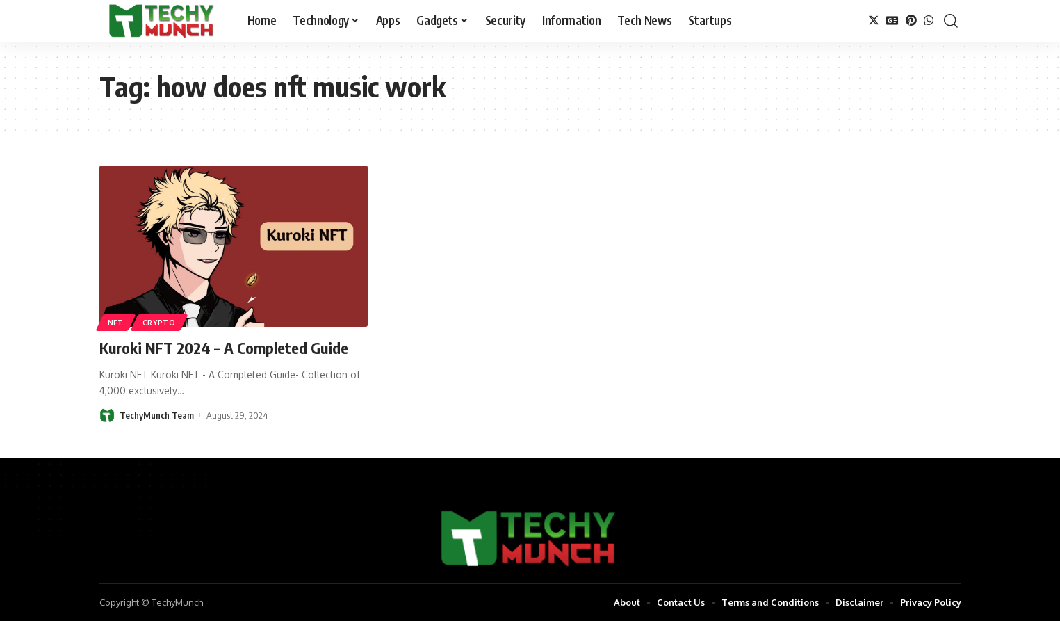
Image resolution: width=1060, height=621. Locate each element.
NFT (116, 322)
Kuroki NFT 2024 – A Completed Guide (223, 347)
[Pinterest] (911, 20)
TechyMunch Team (157, 415)
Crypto (159, 322)
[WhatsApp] (928, 20)
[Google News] (892, 20)
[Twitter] (874, 20)
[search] (951, 21)
